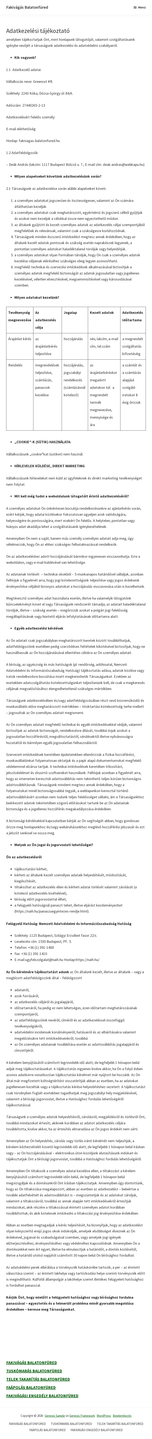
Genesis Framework (82, 1416)
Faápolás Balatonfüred (31, 1387)
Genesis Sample (55, 1416)
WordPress (104, 1416)
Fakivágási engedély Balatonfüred (42, 1395)
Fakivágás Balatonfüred (27, 7)
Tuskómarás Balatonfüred (34, 1370)
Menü (142, 7)
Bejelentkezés (122, 1416)
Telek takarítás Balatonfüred (38, 1379)
